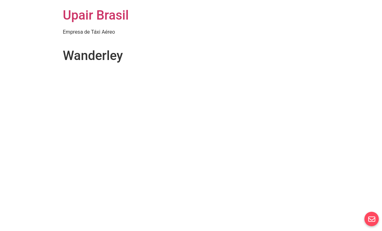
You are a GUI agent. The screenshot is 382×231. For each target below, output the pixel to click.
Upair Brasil (96, 15)
